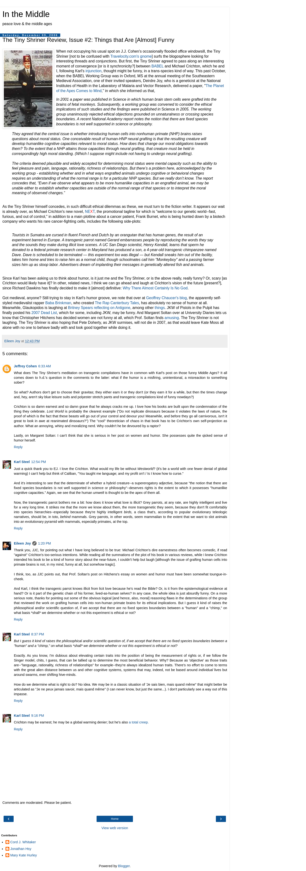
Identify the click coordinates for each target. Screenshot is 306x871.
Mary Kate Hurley (23, 855)
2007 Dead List (44, 313)
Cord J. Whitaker (23, 842)
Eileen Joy (22, 543)
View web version (114, 828)
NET (89, 211)
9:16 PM (37, 715)
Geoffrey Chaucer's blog (166, 298)
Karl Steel (22, 462)
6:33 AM (44, 366)
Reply (18, 447)
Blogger (124, 866)
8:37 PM (37, 634)
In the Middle (26, 14)
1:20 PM (44, 543)
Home (115, 819)
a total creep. (139, 722)
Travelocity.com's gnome (131, 56)
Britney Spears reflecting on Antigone (99, 308)
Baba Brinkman (58, 303)
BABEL (158, 66)
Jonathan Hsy (20, 849)
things (160, 308)
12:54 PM (38, 462)
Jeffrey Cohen (25, 366)
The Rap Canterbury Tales (117, 303)
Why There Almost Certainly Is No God (155, 288)
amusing (171, 318)
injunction (94, 71)
